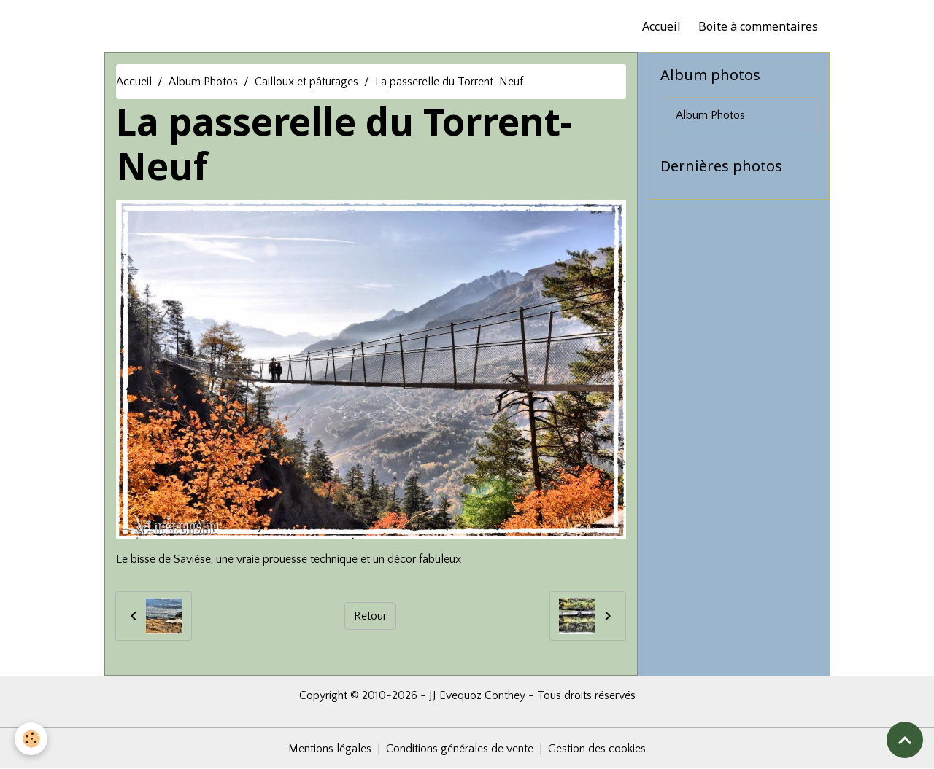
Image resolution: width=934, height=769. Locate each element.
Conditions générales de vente (459, 748)
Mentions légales (329, 748)
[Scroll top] (905, 740)
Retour (370, 615)
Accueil (661, 26)
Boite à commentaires (758, 26)
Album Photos (203, 81)
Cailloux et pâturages (306, 81)
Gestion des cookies (597, 748)
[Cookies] (31, 738)
